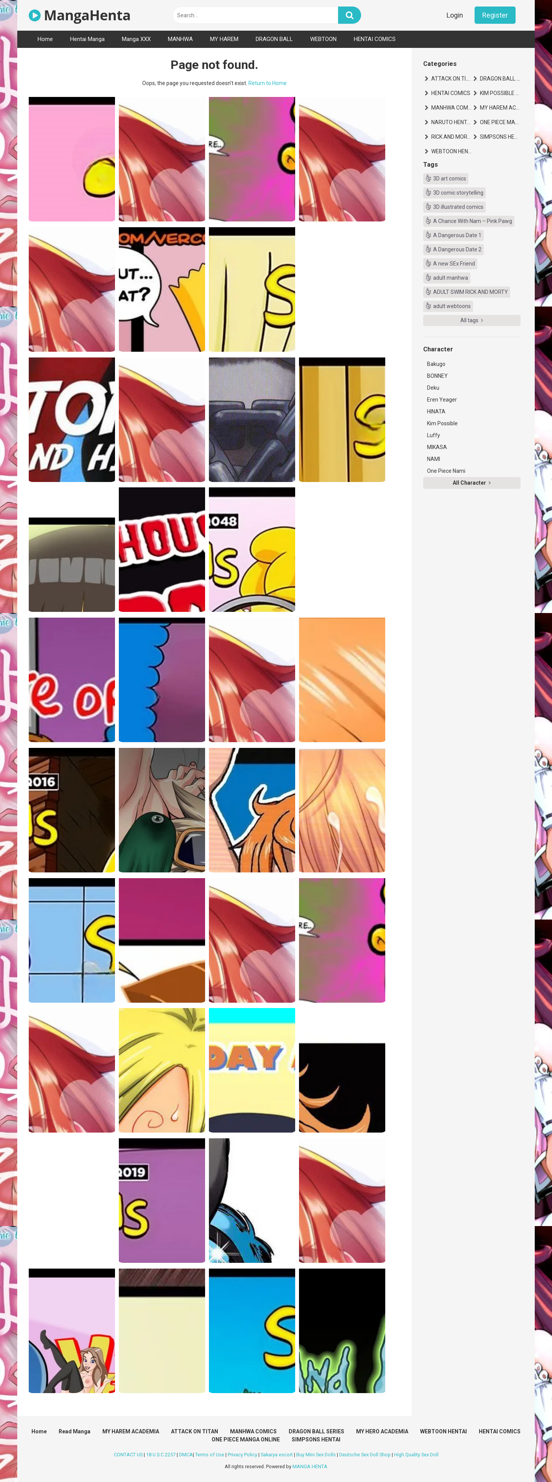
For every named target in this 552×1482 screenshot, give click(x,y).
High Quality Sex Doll (416, 1454)
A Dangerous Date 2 (457, 249)
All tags (471, 320)
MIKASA (437, 447)
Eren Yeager (442, 400)
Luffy (433, 435)
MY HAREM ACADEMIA (500, 108)
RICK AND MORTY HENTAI (451, 137)
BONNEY (437, 376)
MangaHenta (80, 15)
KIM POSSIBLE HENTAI (500, 93)
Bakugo (436, 364)
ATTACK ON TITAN (451, 78)
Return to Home (267, 83)
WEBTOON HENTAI (451, 151)
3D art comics (449, 178)
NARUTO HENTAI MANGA (451, 122)
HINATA (436, 411)
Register (495, 15)
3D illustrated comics (458, 207)
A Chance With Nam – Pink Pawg (472, 221)
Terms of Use (209, 1454)
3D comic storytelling (458, 193)
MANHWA (180, 39)
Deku (433, 388)
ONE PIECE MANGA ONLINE (500, 122)
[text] (255, 15)
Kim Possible (442, 423)
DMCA (186, 1454)
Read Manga (74, 1431)
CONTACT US (128, 1454)
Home (45, 39)
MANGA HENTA (309, 1466)
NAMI (433, 459)
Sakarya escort (277, 1454)
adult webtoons (452, 306)
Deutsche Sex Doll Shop (365, 1454)
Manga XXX (136, 39)
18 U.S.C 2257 (161, 1454)
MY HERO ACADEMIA (382, 1431)
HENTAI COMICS (375, 39)
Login (455, 15)
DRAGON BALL (274, 39)
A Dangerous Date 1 (457, 235)
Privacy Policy (242, 1454)
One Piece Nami (446, 471)
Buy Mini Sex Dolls (316, 1454)
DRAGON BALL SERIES (500, 78)
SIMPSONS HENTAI (500, 137)
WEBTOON (323, 39)
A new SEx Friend (454, 264)
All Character (472, 483)
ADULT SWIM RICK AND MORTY (470, 292)
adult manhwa (450, 278)
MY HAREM (224, 39)
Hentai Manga (87, 39)
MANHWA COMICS (451, 108)
